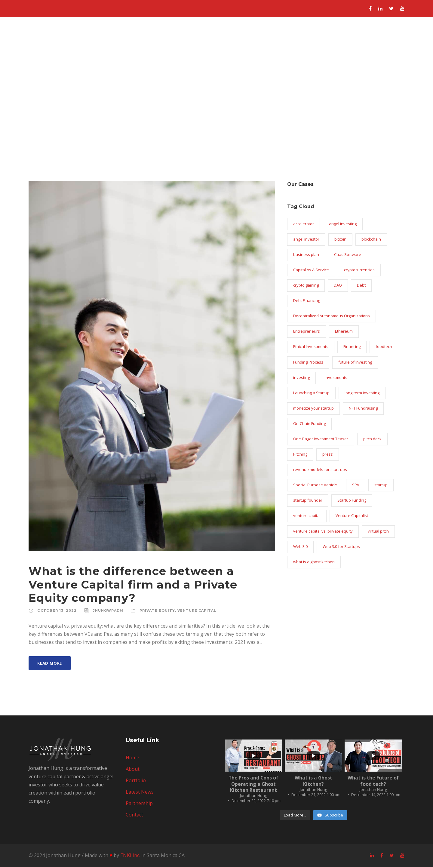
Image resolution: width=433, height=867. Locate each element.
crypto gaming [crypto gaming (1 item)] (306, 285)
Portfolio (286, 39)
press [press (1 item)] (327, 454)
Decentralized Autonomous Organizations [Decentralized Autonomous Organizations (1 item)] (331, 315)
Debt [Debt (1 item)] (361, 285)
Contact (400, 39)
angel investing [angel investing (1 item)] (343, 223)
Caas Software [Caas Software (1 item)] (347, 254)
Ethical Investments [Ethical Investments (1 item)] (310, 346)
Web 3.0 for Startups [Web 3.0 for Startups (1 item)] (341, 546)
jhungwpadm (108, 610)
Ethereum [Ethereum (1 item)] (344, 331)
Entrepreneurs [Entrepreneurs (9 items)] (306, 331)
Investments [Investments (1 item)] (336, 377)
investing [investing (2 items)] (301, 377)
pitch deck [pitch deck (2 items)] (372, 438)
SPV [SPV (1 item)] (355, 484)
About (256, 39)
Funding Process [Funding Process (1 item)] (308, 362)
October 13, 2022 (57, 610)
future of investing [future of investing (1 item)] (355, 362)
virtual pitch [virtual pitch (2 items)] (378, 531)
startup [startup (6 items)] (381, 484)
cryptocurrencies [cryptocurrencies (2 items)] (359, 269)
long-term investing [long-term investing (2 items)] (362, 392)
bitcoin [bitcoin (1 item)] (340, 239)
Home (230, 39)
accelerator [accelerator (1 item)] (303, 223)
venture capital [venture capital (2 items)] (307, 515)
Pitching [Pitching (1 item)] (300, 454)
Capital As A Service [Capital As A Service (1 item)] (311, 269)
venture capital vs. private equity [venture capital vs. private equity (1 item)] (323, 531)
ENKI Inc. (130, 855)
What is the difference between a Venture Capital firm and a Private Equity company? (133, 584)
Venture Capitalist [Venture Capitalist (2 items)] (352, 515)
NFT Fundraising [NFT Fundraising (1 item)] (363, 408)
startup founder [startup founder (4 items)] (307, 500)
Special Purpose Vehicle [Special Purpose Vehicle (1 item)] (315, 484)
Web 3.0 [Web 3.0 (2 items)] (300, 546)
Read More (49, 663)
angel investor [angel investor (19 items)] (306, 239)
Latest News (323, 39)
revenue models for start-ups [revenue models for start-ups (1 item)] (320, 469)
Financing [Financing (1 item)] (352, 346)
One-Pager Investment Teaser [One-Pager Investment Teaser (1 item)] (320, 438)
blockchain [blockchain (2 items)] (371, 239)
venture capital (196, 610)
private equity (157, 610)
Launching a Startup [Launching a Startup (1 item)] (311, 392)
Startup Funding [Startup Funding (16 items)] (351, 500)
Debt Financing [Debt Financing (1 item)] (306, 300)
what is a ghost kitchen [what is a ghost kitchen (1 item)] (314, 561)
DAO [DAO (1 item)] (338, 285)
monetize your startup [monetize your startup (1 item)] (313, 408)
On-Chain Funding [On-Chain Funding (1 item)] (309, 423)
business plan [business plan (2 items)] (306, 254)
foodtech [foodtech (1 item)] (384, 346)
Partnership (364, 39)
